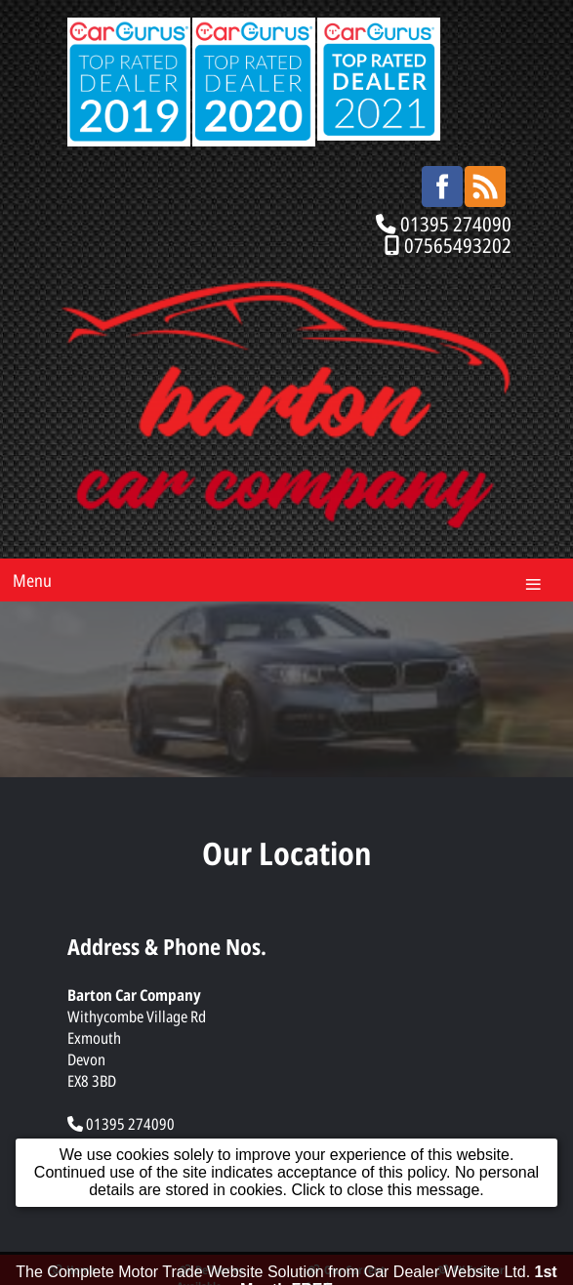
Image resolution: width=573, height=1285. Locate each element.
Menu (32, 580)
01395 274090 (456, 223)
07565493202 (458, 245)
